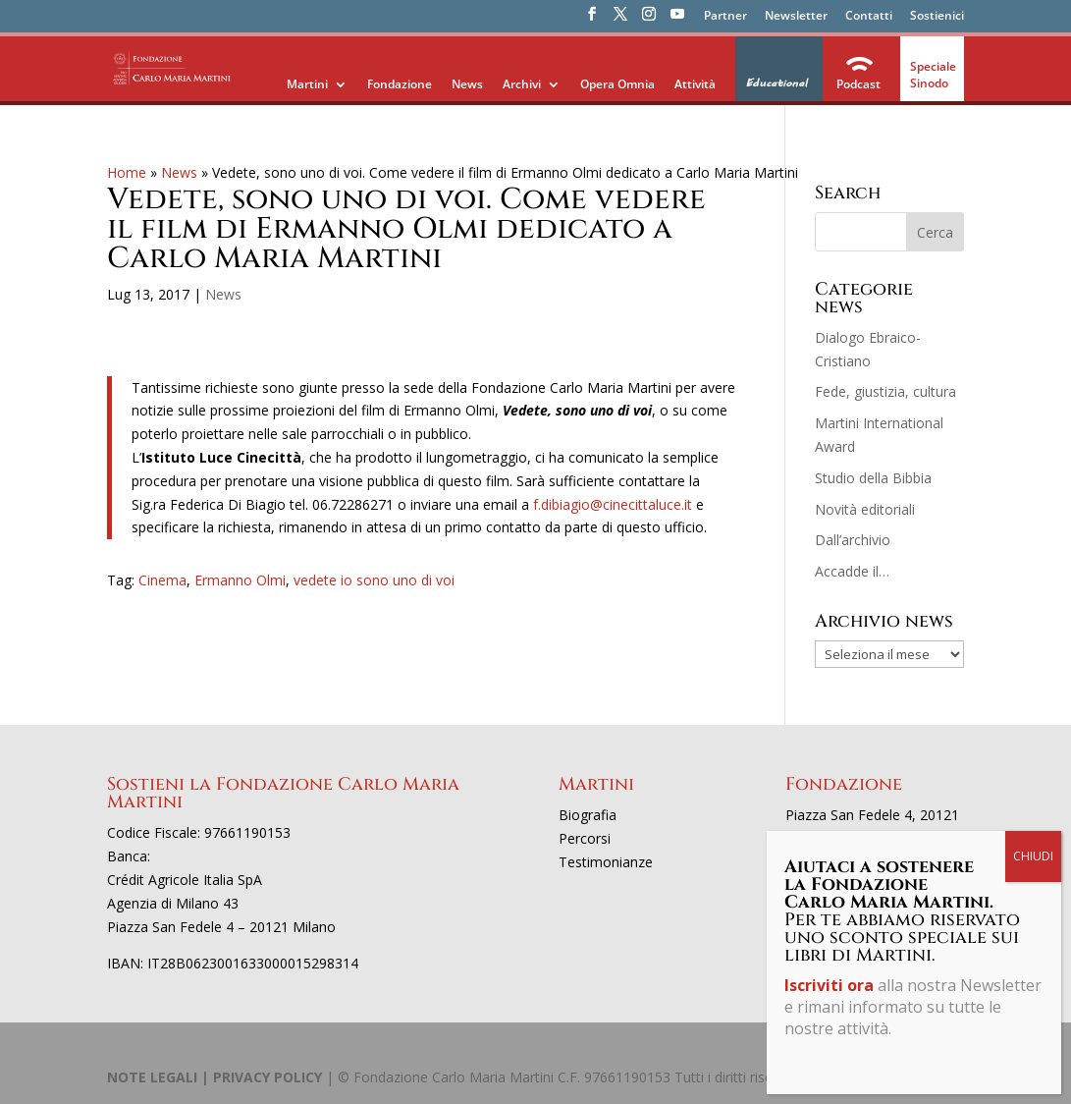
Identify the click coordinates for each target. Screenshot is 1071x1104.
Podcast (858, 84)
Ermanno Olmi (240, 580)
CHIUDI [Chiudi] (1033, 856)
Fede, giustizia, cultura (885, 391)
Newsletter (796, 17)
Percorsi (585, 838)
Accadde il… (852, 571)
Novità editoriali (865, 509)
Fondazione (399, 84)
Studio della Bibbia (873, 478)
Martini (307, 84)
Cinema (162, 580)
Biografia (587, 814)
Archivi (522, 84)
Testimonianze (606, 862)
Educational (776, 83)
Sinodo (929, 83)
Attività (695, 84)
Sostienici (937, 17)
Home (126, 172)
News (467, 84)
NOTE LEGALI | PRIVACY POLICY (214, 1077)
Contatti (868, 17)
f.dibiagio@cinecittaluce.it (612, 504)
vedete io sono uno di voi (374, 580)
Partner (725, 17)
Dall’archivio (852, 539)
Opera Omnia (617, 84)
